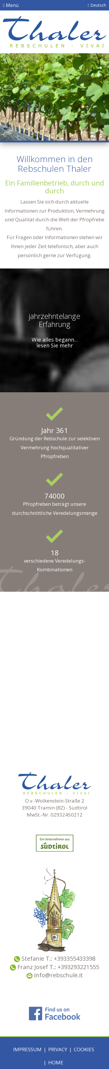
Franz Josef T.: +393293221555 (58, 967)
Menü (11, 5)
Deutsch (97, 5)
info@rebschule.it (54, 975)
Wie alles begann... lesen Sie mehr (55, 342)
